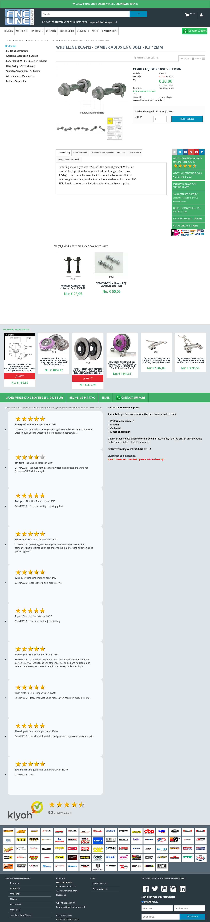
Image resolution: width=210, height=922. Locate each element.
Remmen (8, 30)
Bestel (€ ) (187, 119)
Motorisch (22, 30)
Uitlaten (51, 30)
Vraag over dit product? (68, 159)
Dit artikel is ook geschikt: (102, 153)
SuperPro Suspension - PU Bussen (23, 71)
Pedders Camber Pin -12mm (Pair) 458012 (73, 287)
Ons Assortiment (100, 889)
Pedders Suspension (16, 81)
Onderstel (37, 30)
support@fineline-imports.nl (71, 907)
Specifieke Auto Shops (104, 30)
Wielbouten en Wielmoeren (20, 76)
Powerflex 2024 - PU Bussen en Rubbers (26, 60)
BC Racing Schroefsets (17, 50)
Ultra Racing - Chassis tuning (20, 66)
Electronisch (66, 30)
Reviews (121, 153)
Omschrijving (64, 153)
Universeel (83, 30)
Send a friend (135, 153)
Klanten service (99, 883)
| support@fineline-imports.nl (103, 22)
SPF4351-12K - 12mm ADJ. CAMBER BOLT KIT (111, 284)
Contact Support (130, 397)
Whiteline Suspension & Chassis (22, 55)
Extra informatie (80, 153)
